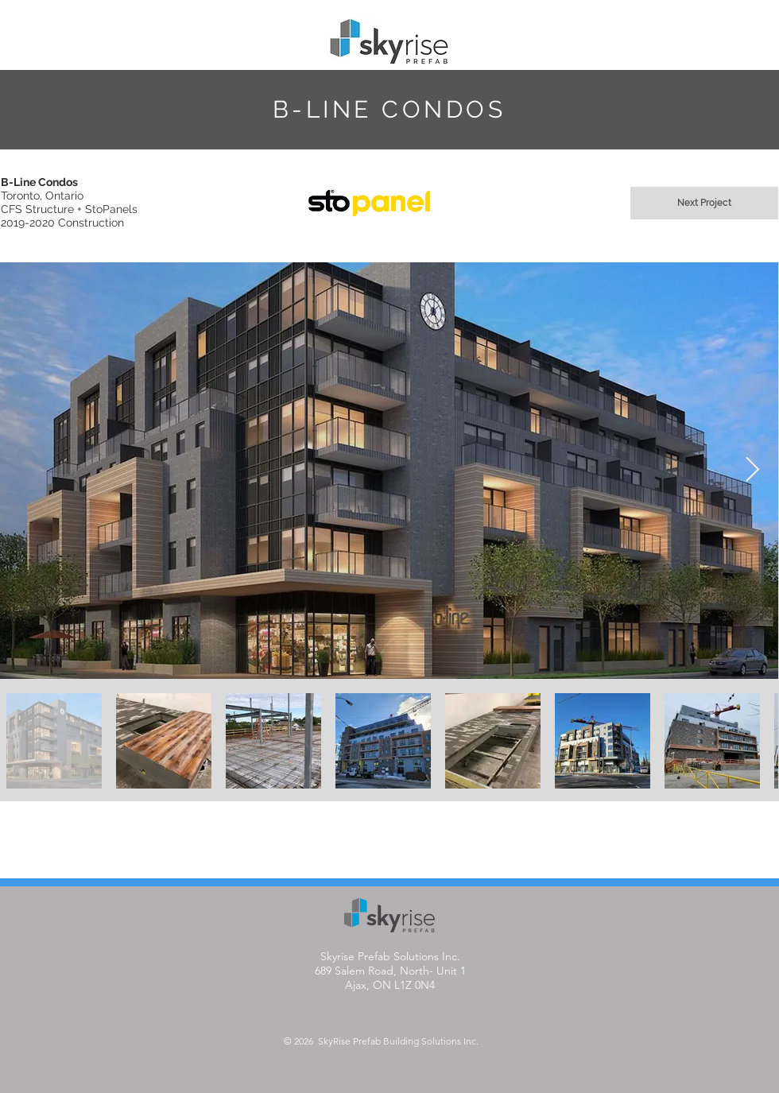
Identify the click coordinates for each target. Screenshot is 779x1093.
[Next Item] (752, 470)
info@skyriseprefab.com (390, 1013)
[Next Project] (704, 203)
